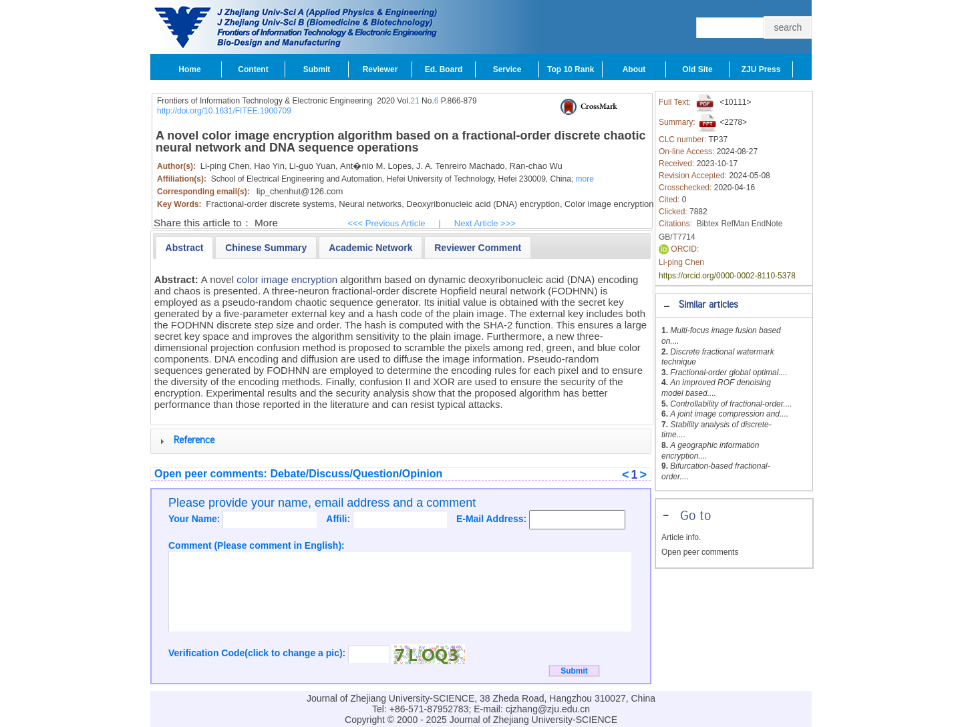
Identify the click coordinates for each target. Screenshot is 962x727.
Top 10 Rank (570, 69)
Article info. (681, 537)
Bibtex (708, 223)
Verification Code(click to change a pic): (258, 653)
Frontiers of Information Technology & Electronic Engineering (265, 100)
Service (507, 69)
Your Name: (195, 518)
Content (253, 69)
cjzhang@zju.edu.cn (548, 709)
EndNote (767, 223)
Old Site (697, 69)
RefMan (735, 223)
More (266, 222)
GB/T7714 (677, 237)
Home (189, 69)
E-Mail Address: (492, 518)
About (634, 69)
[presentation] (184, 247)
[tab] (733, 305)
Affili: (339, 518)
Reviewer (380, 69)
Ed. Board (444, 69)
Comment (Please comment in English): (256, 545)
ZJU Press (761, 69)
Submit (317, 69)
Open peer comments (699, 552)
